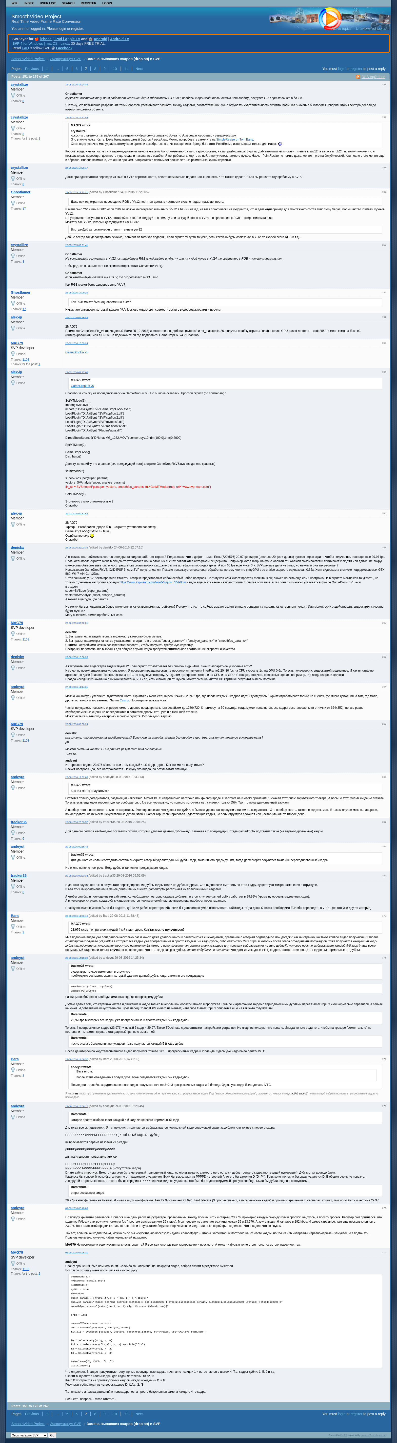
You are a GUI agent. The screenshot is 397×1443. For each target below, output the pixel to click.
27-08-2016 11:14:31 (76, 686)
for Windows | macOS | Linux (40, 43)
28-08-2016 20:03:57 (76, 822)
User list (48, 3)
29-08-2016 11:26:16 (76, 915)
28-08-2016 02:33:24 (76, 724)
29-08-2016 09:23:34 (76, 875)
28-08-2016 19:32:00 (76, 777)
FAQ (25, 48)
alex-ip (16, 317)
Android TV (119, 39)
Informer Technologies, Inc (373, 1435)
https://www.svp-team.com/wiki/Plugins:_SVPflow (153, 582)
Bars (15, 916)
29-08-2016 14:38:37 (76, 1059)
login (342, 69)
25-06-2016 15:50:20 (76, 657)
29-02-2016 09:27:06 (76, 372)
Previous (32, 69)
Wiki (15, 3)
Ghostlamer (21, 192)
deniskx (17, 547)
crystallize (19, 84)
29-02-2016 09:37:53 (76, 513)
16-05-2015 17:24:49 (76, 84)
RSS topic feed (373, 77)
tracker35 (19, 822)
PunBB (343, 1435)
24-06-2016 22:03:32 (76, 547)
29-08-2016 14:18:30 (76, 957)
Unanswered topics (371, 29)
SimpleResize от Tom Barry (234, 139)
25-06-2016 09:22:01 (76, 623)
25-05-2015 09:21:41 (76, 245)
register (356, 69)
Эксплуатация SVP (65, 59)
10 (115, 69)
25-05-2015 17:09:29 (76, 292)
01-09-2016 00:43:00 (76, 1208)
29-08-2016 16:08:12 (76, 1106)
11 (126, 69)
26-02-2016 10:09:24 (76, 343)
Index (29, 3)
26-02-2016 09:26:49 (76, 317)
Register (88, 3)
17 (24, 209)
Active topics (341, 29)
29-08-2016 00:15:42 (76, 846)
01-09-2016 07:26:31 (76, 1252)
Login (107, 3)
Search (68, 3)
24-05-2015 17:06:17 (76, 167)
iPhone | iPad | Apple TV (60, 39)
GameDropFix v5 (76, 352)
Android (100, 39)
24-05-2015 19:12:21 (76, 192)
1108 (26, 359)
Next (139, 69)
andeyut (18, 687)
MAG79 (17, 343)
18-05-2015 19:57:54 (76, 117)
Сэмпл (124, 700)
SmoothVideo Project (36, 16)
